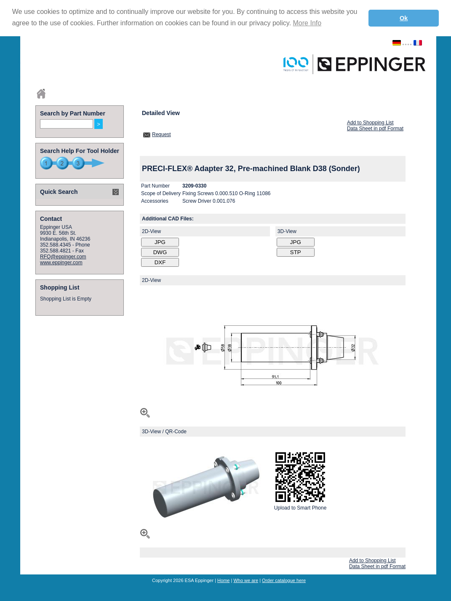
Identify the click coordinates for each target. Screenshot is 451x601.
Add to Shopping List (370, 123)
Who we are (245, 580)
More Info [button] (307, 23)
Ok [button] (404, 18)
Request (161, 134)
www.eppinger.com (61, 263)
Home (223, 580)
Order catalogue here (284, 580)
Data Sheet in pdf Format (375, 128)
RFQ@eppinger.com (63, 257)
